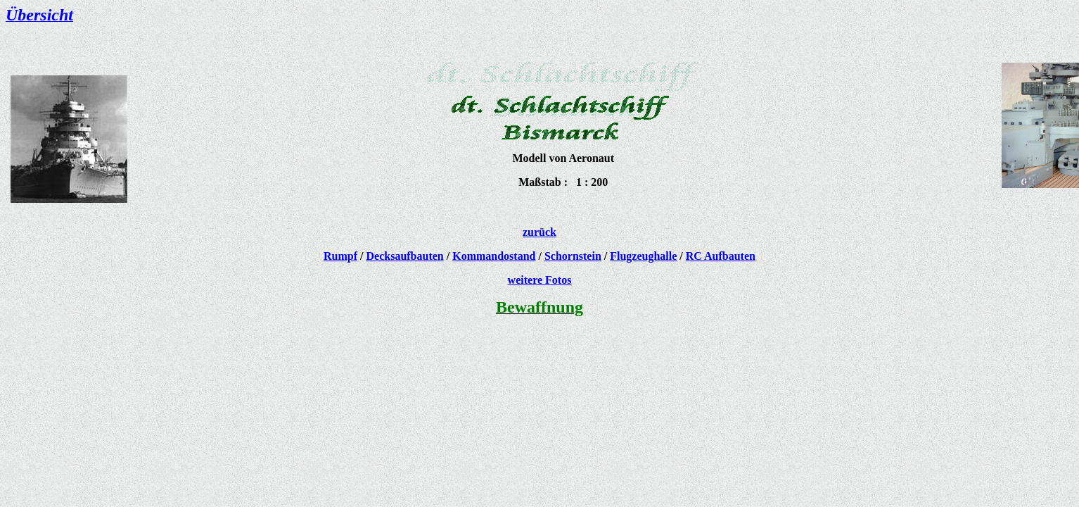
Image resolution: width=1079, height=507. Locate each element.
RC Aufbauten (720, 256)
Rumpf (340, 256)
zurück (539, 232)
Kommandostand (493, 256)
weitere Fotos (540, 280)
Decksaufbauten (405, 256)
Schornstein (572, 256)
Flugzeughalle (643, 256)
